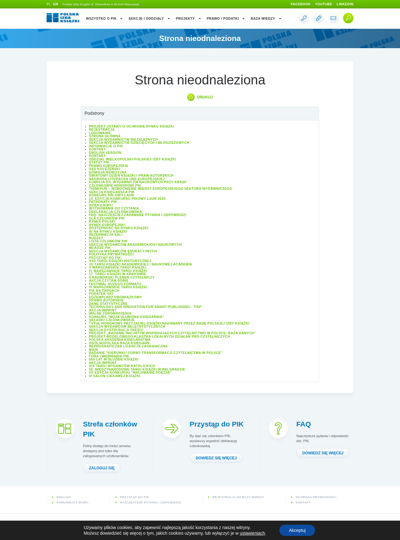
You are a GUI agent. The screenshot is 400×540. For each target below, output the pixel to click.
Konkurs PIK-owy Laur (111, 195)
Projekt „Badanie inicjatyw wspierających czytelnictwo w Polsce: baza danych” (172, 333)
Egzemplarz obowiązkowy (115, 297)
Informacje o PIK (106, 146)
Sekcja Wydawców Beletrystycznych (127, 326)
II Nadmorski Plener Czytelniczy (122, 277)
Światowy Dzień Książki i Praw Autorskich (131, 175)
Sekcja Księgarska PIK (112, 192)
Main (93, 349)
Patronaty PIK (103, 202)
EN (55, 4)
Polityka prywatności (111, 254)
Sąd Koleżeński (104, 169)
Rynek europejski (107, 225)
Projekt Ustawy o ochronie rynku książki (131, 126)
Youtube (323, 4)
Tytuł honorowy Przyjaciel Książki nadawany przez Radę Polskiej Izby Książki (169, 323)
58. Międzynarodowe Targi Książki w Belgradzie (137, 369)
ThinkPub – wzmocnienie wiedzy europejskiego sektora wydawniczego (160, 188)
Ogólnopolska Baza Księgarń (119, 343)
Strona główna (105, 136)
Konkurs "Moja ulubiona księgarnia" (126, 317)
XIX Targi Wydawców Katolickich (122, 366)
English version (105, 152)
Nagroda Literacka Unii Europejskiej (127, 179)
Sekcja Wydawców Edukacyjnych (123, 251)
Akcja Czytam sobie (109, 280)
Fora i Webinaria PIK (109, 356)
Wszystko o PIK (104, 18)
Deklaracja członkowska (115, 212)
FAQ (303, 424)
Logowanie (100, 133)
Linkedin (345, 4)
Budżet (96, 238)
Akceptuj (297, 530)
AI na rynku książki (108, 231)
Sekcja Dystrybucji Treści (116, 330)
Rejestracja (102, 129)
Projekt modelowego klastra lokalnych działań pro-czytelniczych (159, 336)
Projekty (188, 18)
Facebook (301, 4)
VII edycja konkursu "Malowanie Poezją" (130, 372)
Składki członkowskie (112, 320)
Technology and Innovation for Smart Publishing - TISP (145, 307)
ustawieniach (252, 533)
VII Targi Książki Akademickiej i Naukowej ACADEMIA (140, 264)
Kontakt (97, 149)
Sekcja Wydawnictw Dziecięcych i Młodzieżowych (139, 142)
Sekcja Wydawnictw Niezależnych (123, 139)
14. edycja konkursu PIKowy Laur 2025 (127, 198)
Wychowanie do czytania (114, 208)
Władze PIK (100, 248)
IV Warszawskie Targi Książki (118, 271)
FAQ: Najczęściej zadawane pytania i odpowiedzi (138, 215)
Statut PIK (99, 162)
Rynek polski (102, 221)
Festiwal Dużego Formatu (115, 284)
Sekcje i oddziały (149, 18)
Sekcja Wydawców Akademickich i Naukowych (135, 244)
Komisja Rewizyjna (108, 172)
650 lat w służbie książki (114, 359)
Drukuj (205, 97)
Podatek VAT (101, 293)
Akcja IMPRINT (103, 310)
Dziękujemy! (101, 205)
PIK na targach (104, 290)
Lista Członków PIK (108, 241)
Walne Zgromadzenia (110, 313)
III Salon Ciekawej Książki (115, 376)
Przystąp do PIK (105, 258)
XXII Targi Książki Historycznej (120, 261)
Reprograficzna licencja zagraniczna (128, 346)
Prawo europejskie (108, 166)
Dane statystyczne (108, 303)
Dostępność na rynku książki (118, 228)
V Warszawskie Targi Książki (117, 267)
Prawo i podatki (226, 18)
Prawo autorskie (106, 300)
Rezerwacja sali (106, 234)
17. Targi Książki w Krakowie (117, 274)
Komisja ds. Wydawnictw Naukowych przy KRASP (138, 182)
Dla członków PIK (107, 218)
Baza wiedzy (266, 18)
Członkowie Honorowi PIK (115, 185)
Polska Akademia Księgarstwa (120, 339)
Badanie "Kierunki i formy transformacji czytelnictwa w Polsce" (156, 353)
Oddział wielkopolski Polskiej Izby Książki (132, 159)
